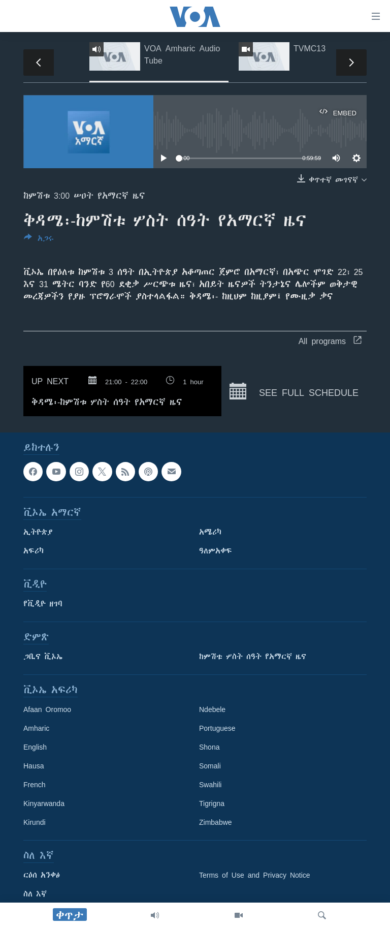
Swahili (210, 784)
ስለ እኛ (35, 894)
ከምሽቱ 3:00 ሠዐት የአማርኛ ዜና (84, 196)
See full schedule (294, 391)
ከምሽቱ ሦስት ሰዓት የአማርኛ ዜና (252, 656)
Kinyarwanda (43, 803)
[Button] (39, 240)
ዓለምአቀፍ (215, 550)
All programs (330, 341)
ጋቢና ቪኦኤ (42, 656)
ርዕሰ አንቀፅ (41, 875)
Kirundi (34, 822)
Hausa (33, 765)
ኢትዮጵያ (38, 532)
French (34, 784)
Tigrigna (211, 803)
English (35, 747)
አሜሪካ (210, 532)
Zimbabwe (215, 822)
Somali (210, 765)
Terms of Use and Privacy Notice (254, 875)
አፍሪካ (33, 550)
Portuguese (217, 728)
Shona (209, 747)
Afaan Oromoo (47, 709)
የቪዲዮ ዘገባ (42, 603)
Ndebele (212, 709)
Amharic (36, 728)
